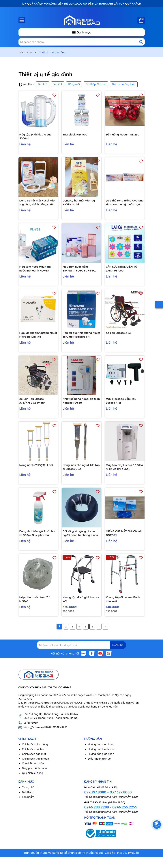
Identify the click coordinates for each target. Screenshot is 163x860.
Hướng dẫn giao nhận (101, 759)
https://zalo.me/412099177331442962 (46, 732)
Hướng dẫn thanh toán (101, 754)
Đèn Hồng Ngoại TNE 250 (123, 134)
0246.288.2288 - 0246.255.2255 (110, 812)
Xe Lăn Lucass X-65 (119, 334)
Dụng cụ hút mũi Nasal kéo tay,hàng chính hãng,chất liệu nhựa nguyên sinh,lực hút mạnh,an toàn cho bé (38, 203)
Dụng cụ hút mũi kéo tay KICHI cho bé (80, 203)
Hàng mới (74, 84)
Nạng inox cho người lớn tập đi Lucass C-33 (79, 470)
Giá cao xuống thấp (123, 84)
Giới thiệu (27, 797)
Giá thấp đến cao (96, 84)
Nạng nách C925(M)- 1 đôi (37, 467)
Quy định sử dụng (32, 778)
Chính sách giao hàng (35, 749)
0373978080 (31, 727)
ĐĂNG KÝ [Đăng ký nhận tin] (116, 649)
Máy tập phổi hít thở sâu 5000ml (36, 136)
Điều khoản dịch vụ (99, 763)
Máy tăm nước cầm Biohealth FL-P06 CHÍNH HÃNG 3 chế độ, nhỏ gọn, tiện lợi (80, 270)
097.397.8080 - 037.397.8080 (108, 797)
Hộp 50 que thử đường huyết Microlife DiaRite (35, 336)
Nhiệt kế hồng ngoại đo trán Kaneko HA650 (79, 403)
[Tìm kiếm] (141, 42)
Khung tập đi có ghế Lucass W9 (77, 603)
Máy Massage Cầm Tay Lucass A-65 (122, 403)
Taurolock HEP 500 (76, 134)
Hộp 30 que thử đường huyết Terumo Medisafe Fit (81, 336)
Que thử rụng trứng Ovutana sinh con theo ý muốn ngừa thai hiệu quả (123, 203)
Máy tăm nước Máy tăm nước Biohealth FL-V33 (36, 270)
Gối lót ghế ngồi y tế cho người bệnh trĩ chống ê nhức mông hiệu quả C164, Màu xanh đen (81, 536)
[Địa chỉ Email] (81, 649)
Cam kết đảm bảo (33, 768)
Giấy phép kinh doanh (35, 773)
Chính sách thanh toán (35, 763)
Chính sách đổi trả (33, 754)
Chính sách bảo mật (34, 759)
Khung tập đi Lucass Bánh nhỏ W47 (124, 603)
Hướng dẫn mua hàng (101, 749)
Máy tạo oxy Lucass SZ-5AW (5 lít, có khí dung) (122, 470)
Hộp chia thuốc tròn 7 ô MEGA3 (36, 603)
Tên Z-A (57, 84)
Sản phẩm (28, 801)
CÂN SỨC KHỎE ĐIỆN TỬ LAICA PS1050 (122, 270)
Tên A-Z (42, 84)
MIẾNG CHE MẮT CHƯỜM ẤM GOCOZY (123, 536)
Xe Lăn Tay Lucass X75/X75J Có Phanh (33, 403)
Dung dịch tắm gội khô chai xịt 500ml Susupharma (35, 536)
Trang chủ (28, 792)
